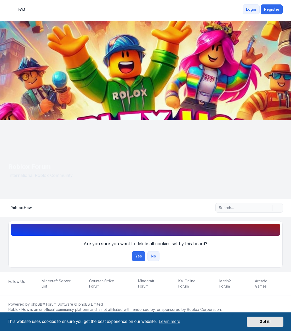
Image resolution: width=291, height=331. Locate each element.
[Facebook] (9, 287)
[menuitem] (239, 9)
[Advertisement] (145, 159)
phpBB (36, 304)
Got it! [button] (265, 321)
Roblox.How (18, 309)
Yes (138, 256)
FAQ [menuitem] (18, 9)
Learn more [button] (169, 321)
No (153, 256)
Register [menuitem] (271, 9)
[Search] (268, 207)
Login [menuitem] (251, 9)
